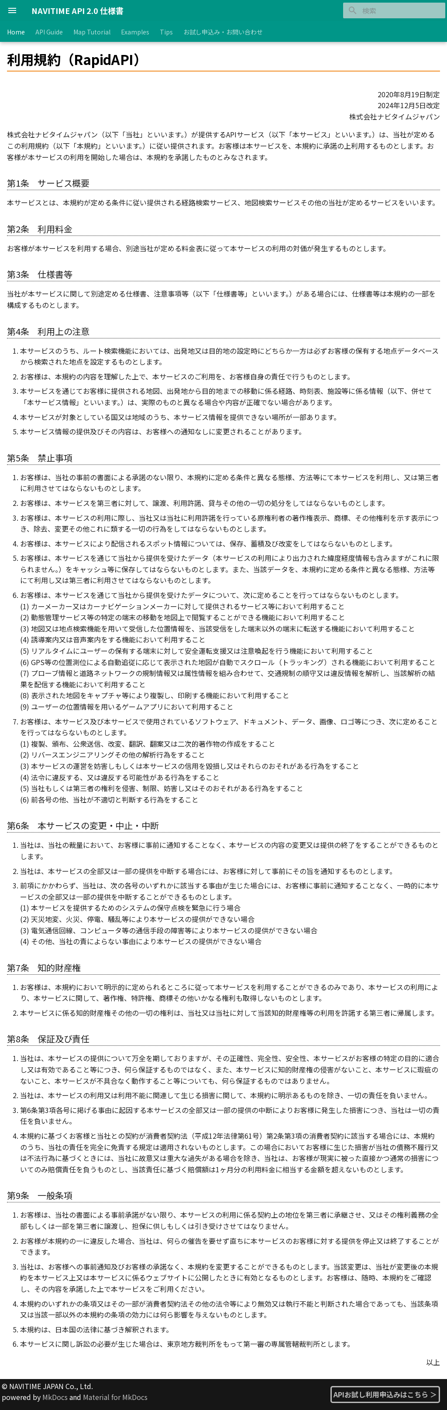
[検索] (394, 10)
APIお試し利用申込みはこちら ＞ (385, 1394)
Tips (166, 32)
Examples (135, 32)
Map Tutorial (91, 32)
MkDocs (55, 1397)
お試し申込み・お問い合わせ (223, 32)
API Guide (49, 32)
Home (16, 32)
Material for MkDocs (115, 1397)
